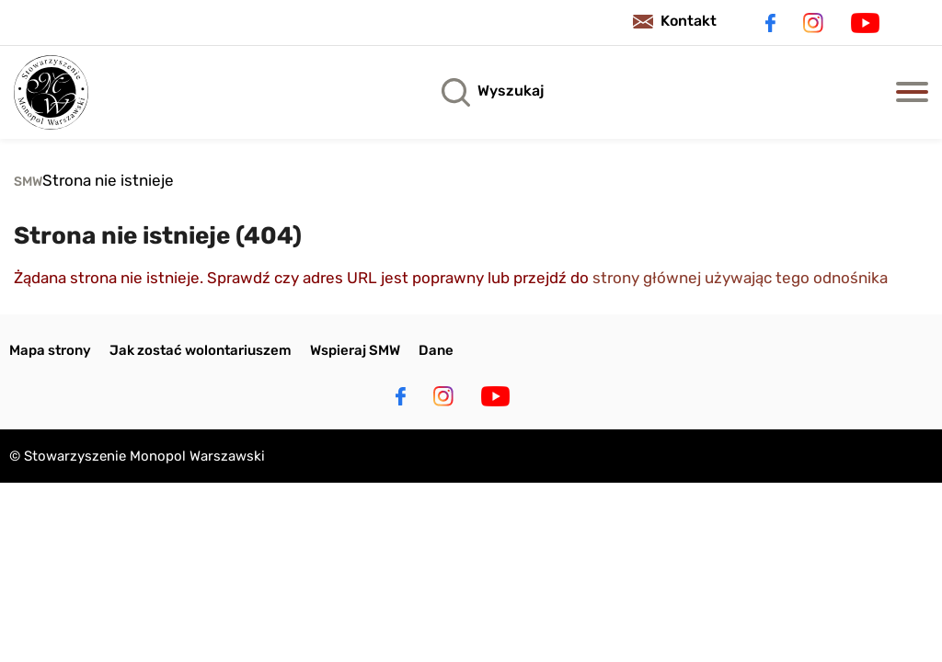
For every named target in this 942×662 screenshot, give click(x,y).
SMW (28, 181)
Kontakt (689, 20)
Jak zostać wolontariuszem (200, 350)
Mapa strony (50, 350)
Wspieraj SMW (355, 350)
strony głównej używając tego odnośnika (740, 277)
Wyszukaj (510, 90)
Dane (436, 350)
